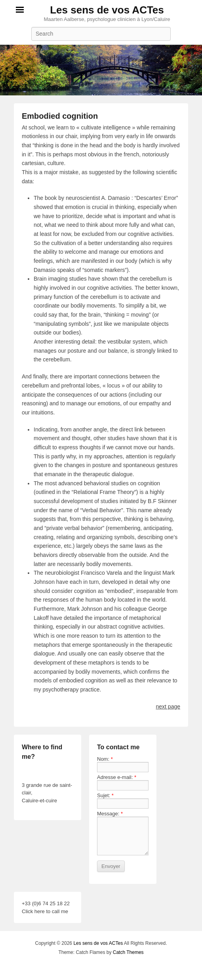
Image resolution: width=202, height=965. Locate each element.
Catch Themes (128, 952)
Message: (110, 814)
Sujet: (105, 795)
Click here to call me (45, 911)
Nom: (105, 759)
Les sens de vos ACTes (107, 10)
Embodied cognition (60, 116)
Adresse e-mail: (116, 777)
